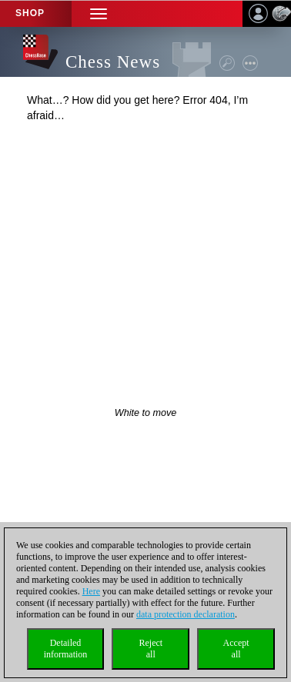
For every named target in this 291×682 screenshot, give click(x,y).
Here (91, 591)
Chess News (112, 62)
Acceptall (236, 648)
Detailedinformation (66, 648)
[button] (98, 13)
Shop (30, 13)
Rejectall (150, 648)
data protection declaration (185, 614)
